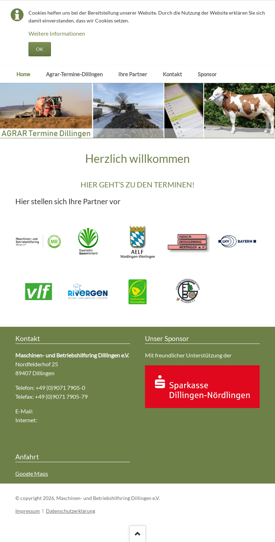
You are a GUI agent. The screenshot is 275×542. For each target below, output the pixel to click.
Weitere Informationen (56, 33)
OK (39, 49)
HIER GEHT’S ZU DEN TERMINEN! (137, 184)
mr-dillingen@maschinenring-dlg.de (77, 411)
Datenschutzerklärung (70, 511)
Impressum (27, 511)
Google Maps (31, 473)
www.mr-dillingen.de (63, 420)
